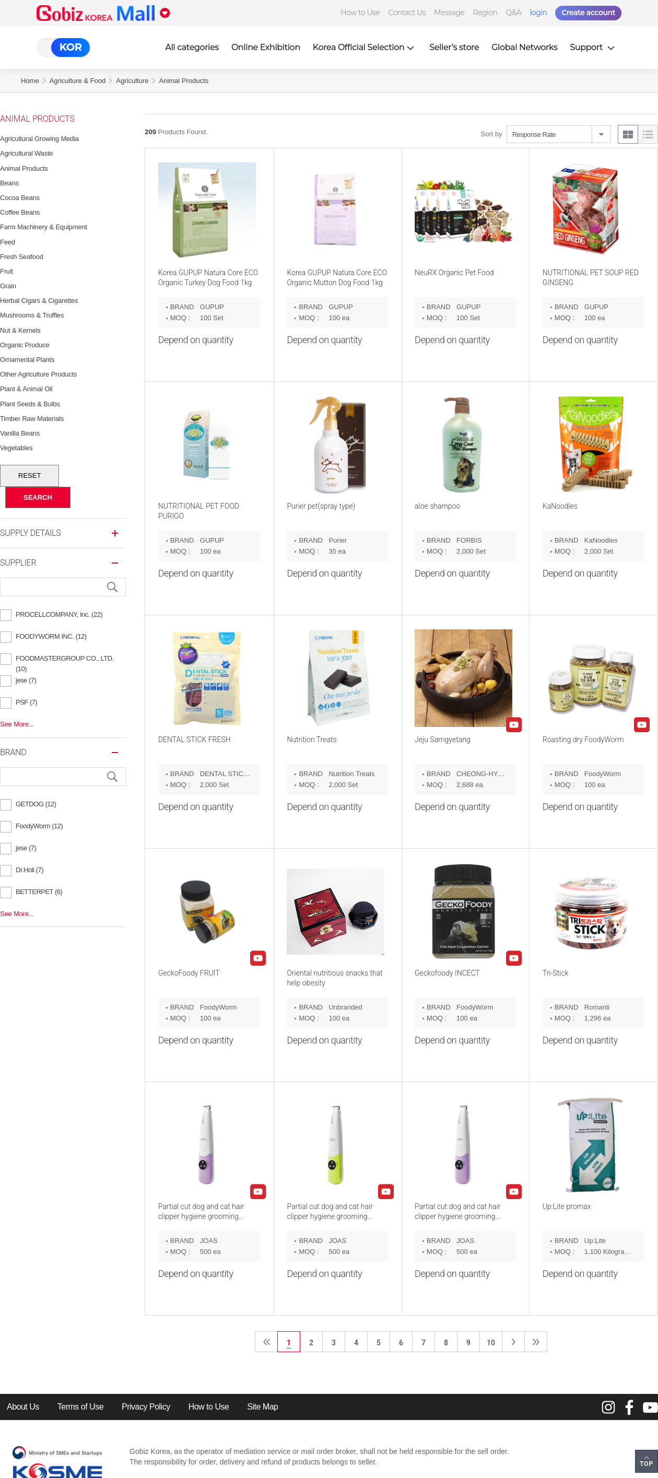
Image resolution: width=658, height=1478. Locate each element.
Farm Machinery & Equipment (43, 227)
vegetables (16, 448)
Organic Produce (25, 345)
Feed (7, 242)
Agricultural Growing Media (39, 139)
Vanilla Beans (20, 433)
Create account (588, 12)
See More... (17, 724)
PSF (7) (26, 702)
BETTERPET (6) (39, 892)
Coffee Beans (20, 212)
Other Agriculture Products (38, 374)
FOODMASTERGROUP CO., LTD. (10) (65, 659)
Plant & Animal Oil (26, 389)
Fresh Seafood (21, 257)
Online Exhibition (265, 47)
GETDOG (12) (36, 804)
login (538, 12)
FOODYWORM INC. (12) (51, 636)
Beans (9, 183)
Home (30, 81)
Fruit (6, 271)
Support (593, 47)
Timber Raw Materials (32, 419)
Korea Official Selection (365, 47)
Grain (8, 286)
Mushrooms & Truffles (32, 315)
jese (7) (26, 680)
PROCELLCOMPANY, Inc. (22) (59, 614)
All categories (192, 47)
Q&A (514, 12)
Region (485, 12)
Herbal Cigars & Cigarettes (39, 300)
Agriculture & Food (78, 81)
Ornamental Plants (27, 359)
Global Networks (524, 47)
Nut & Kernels (20, 330)
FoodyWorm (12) (39, 826)
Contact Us (407, 12)
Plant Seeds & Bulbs (30, 404)
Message (449, 12)
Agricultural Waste (26, 153)
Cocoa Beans (20, 198)
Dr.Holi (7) (29, 870)
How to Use (360, 12)
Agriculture (132, 81)
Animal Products (184, 81)
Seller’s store (454, 47)
